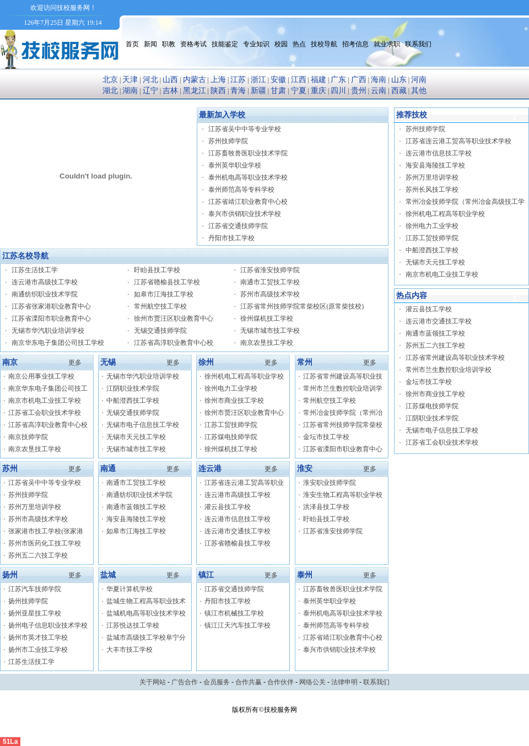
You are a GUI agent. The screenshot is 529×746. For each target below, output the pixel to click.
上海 (218, 79)
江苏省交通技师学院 (238, 226)
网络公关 (312, 682)
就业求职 (387, 44)
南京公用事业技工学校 (41, 376)
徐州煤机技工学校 (266, 318)
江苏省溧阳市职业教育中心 (51, 318)
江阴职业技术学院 (132, 388)
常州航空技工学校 (160, 306)
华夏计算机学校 (129, 589)
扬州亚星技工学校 (34, 613)
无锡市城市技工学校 (270, 330)
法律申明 (344, 682)
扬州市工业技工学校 (38, 649)
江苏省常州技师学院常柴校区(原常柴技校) (302, 306)
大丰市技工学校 (129, 649)
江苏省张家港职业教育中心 (51, 306)
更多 (75, 362)
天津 (130, 79)
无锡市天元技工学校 (136, 437)
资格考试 (193, 44)
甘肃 (278, 91)
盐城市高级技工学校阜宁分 (146, 637)
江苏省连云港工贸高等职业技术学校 (458, 141)
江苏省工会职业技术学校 (44, 413)
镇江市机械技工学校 (234, 613)
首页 (132, 44)
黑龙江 (194, 91)
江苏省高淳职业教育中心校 (173, 343)
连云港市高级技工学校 (45, 282)
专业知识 (256, 44)
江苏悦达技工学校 (132, 625)
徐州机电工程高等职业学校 (244, 376)
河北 (150, 79)
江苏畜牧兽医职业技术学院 (248, 153)
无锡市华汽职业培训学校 (48, 330)
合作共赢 (248, 682)
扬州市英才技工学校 (38, 637)
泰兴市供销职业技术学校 (244, 214)
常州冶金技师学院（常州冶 (342, 413)
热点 (299, 44)
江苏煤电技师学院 (230, 437)
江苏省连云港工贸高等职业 (244, 482)
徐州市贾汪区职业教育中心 (173, 318)
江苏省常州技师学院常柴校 (342, 425)
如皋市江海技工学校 (163, 294)
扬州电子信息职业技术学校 (48, 625)
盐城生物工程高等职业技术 (146, 601)
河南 (419, 79)
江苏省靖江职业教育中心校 (248, 202)
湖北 (110, 91)
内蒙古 (194, 79)
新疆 (258, 91)
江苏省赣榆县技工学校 (167, 282)
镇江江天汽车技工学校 (237, 625)
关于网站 (152, 682)
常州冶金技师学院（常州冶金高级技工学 (465, 202)
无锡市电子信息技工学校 (142, 425)
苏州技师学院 (228, 141)
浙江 (258, 79)
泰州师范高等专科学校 (241, 189)
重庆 (318, 91)
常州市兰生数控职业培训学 (342, 388)
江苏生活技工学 (35, 270)
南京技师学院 (28, 437)
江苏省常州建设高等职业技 (342, 376)
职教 (168, 44)
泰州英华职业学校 (234, 165)
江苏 (238, 79)
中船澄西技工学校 (132, 400)
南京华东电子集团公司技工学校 (58, 343)
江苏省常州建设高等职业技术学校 (455, 357)
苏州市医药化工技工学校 (44, 543)
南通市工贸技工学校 (270, 282)
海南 (378, 79)
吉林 (170, 91)
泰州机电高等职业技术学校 (248, 177)
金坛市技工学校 (326, 437)
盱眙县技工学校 (157, 270)
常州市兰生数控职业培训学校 (449, 370)
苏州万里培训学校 (34, 507)
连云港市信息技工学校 (237, 519)
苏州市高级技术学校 (270, 294)
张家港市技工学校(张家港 (45, 531)
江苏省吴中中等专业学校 (244, 129)
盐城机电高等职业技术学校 (146, 613)
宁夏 (298, 91)
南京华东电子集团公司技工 (48, 388)
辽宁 (150, 91)
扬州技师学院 (28, 601)
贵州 (358, 91)
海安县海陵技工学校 (136, 519)
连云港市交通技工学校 (237, 531)
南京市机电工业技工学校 (44, 400)
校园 (281, 44)
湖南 (130, 91)
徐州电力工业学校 (230, 388)
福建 (318, 79)
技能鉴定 (225, 44)
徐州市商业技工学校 (234, 400)
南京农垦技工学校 (266, 343)
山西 (170, 79)
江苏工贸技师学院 (230, 425)
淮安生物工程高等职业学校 (342, 495)
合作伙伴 (280, 682)
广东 (338, 79)
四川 (338, 91)
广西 (358, 79)
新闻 (150, 44)
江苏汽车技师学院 (34, 589)
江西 (298, 79)
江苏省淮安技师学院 (270, 270)
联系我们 (418, 44)
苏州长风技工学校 (432, 189)
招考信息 (355, 44)
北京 (110, 79)
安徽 (278, 79)
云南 (378, 91)
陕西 (218, 91)
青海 (238, 91)
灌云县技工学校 (227, 507)
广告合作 (184, 682)
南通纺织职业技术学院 (45, 294)
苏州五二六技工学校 (38, 555)
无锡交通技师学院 (160, 330)
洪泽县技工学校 (326, 507)
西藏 (399, 91)
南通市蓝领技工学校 (136, 507)
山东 (399, 79)
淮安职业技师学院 (329, 482)
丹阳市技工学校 (231, 238)
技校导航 (324, 44)
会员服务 (216, 682)
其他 (419, 91)
